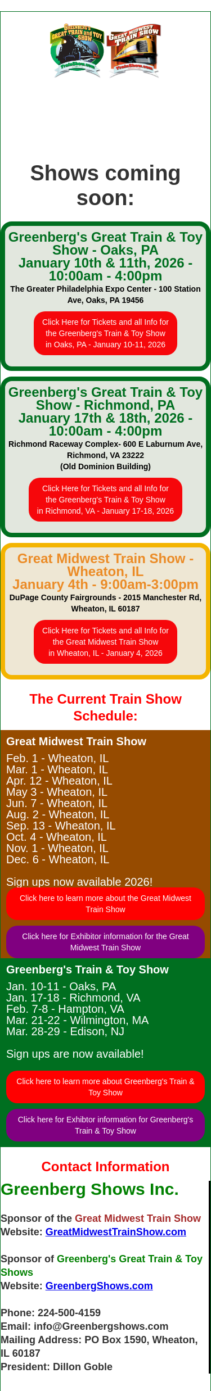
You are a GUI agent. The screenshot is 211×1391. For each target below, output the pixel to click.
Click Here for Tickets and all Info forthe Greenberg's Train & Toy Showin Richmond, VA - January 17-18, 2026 (105, 499)
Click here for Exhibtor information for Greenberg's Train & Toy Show (106, 1125)
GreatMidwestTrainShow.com (116, 1232)
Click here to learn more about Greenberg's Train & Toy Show (105, 1087)
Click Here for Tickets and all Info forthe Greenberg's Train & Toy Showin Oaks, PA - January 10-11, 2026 (105, 333)
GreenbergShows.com (99, 1286)
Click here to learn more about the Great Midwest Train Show (105, 904)
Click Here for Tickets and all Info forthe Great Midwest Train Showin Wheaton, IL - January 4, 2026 (105, 642)
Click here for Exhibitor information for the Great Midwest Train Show (105, 942)
